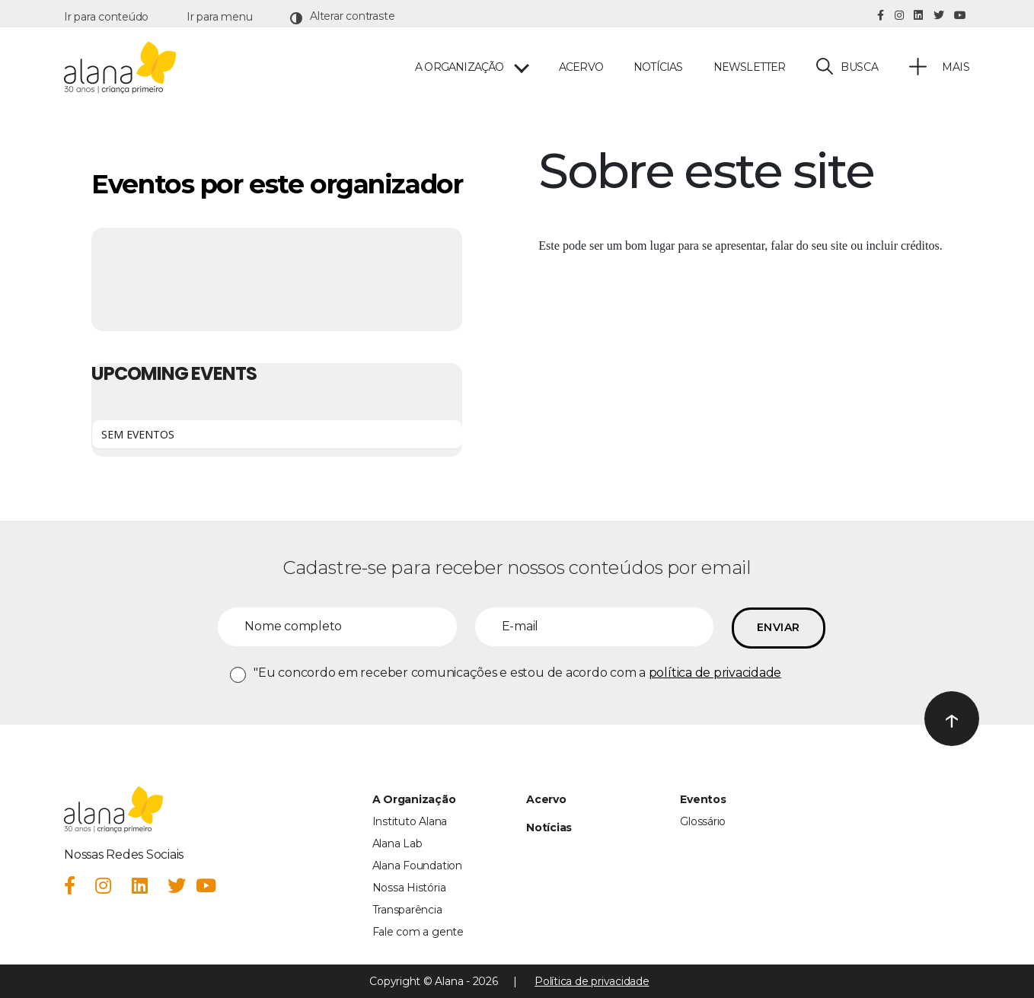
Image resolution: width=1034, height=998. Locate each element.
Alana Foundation (417, 865)
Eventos (703, 799)
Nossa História (409, 887)
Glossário (703, 821)
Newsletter (749, 67)
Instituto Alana (409, 821)
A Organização (414, 799)
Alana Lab (397, 843)
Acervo (581, 67)
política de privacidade (715, 672)
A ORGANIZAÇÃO (459, 67)
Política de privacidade (592, 981)
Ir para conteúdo (106, 16)
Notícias (658, 67)
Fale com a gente (418, 932)
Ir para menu (219, 16)
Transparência (407, 910)
